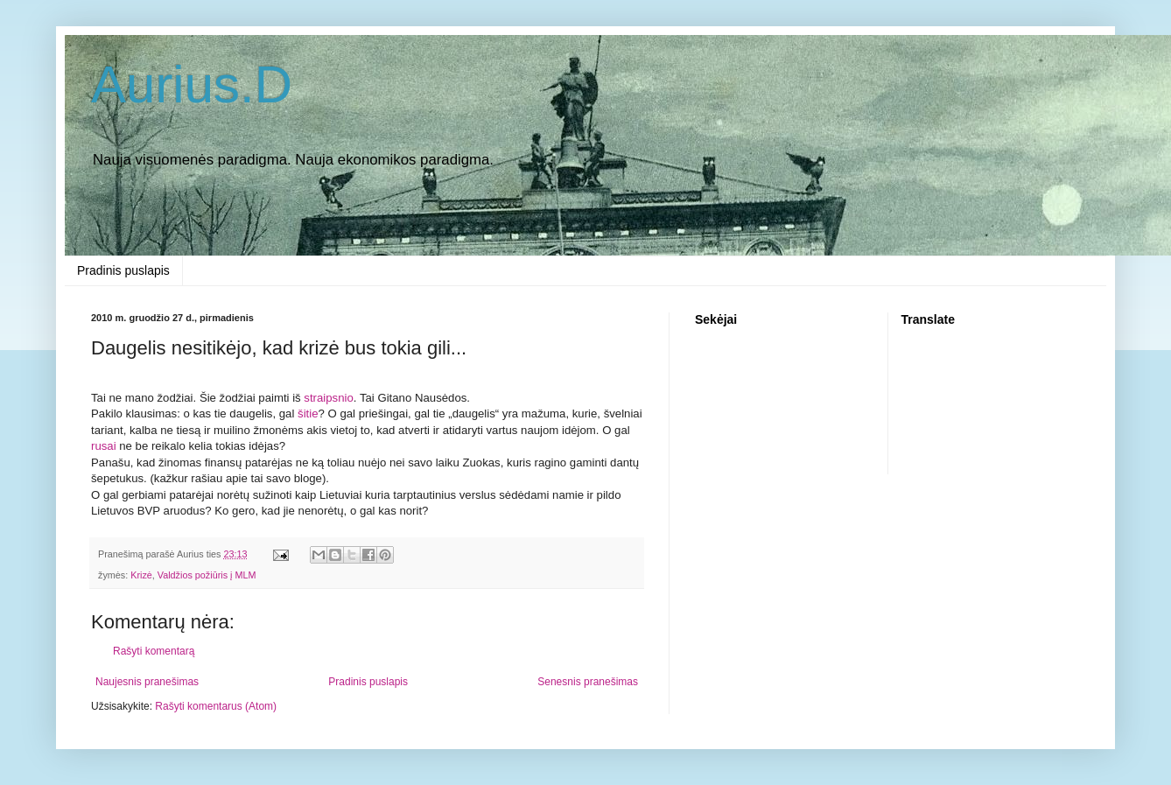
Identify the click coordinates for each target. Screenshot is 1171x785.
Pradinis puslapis (123, 270)
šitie (308, 413)
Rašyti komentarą (153, 651)
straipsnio (328, 397)
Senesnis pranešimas (587, 682)
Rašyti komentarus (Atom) (216, 706)
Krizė (141, 575)
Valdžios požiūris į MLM (207, 575)
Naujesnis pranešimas (147, 682)
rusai (103, 445)
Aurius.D (191, 84)
